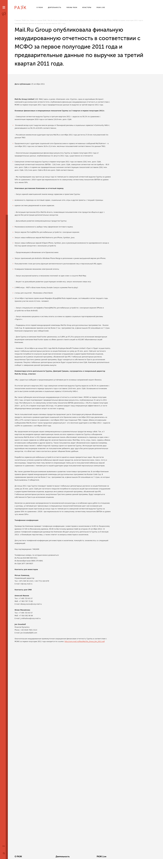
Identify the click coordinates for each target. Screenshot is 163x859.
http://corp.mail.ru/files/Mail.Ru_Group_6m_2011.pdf (85, 641)
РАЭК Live (25, 20)
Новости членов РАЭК (38, 20)
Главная (18, 20)
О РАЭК (18, 856)
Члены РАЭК (140, 856)
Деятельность (51, 856)
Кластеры (109, 856)
